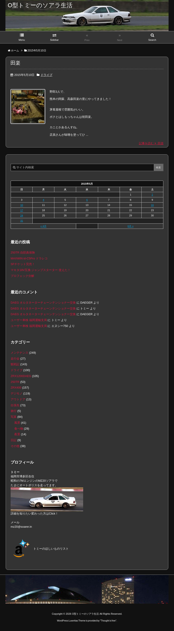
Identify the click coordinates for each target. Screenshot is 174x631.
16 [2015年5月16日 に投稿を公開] (152, 205)
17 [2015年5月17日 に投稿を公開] (21, 210)
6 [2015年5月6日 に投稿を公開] (87, 199)
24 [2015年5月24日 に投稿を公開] (21, 215)
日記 (14, 440)
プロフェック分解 (22, 276)
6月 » (130, 226)
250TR (15, 382)
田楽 (15, 63)
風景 (17, 422)
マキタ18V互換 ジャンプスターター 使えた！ (40, 270)
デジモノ (16, 393)
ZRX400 (16, 387)
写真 (14, 416)
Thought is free (108, 620)
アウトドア (18, 399)
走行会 (15, 358)
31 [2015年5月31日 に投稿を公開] (21, 220)
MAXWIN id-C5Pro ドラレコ (29, 258)
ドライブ (46, 75)
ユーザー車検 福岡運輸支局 (29, 320)
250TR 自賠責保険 (23, 252)
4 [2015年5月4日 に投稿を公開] (43, 199)
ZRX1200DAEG (21, 376)
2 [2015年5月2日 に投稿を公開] (152, 194)
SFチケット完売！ (23, 264)
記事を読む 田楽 (151, 143)
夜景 (17, 434)
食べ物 (18, 428)
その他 (15, 446)
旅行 (14, 411)
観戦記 (15, 364)
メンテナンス (19, 352)
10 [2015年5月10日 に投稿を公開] (21, 205)
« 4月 (43, 226)
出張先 (15, 405)
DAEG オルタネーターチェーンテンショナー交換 (43, 302)
